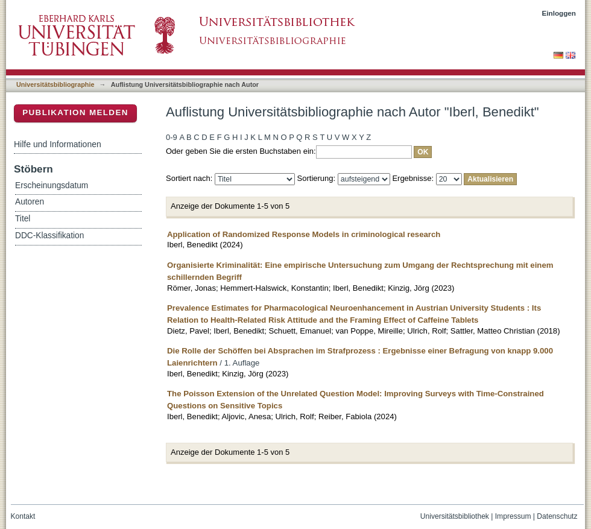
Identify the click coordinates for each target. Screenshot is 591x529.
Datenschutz (557, 516)
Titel (22, 218)
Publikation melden (75, 112)
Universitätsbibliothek (454, 516)
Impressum (513, 516)
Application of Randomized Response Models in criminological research (303, 234)
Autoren (29, 201)
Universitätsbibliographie (55, 84)
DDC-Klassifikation (49, 235)
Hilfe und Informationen (57, 144)
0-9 (171, 137)
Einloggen (559, 13)
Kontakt (23, 516)
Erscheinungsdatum (51, 185)
